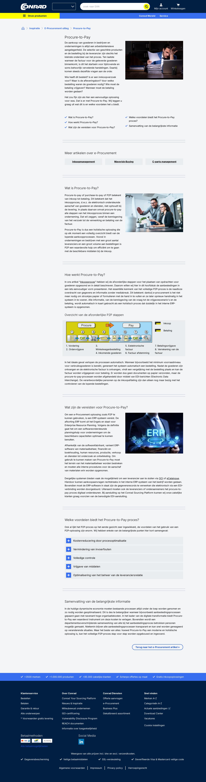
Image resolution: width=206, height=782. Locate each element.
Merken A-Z (150, 698)
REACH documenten (73, 723)
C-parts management (164, 161)
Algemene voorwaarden (72, 768)
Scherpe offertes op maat (133, 676)
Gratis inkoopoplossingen (170, 676)
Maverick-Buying (123, 161)
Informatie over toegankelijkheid (79, 728)
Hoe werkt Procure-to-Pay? (83, 122)
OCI (161, 478)
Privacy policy (115, 768)
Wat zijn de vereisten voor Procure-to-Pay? (91, 127)
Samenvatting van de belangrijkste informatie (153, 125)
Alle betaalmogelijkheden (34, 746)
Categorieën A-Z (153, 703)
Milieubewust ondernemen (76, 708)
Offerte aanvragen (112, 698)
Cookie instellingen (154, 725)
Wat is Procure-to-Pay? (80, 117)
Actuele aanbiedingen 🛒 (157, 708)
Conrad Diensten (112, 693)
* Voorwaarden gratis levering (37, 718)
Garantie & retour (30, 708)
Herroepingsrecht (137, 768)
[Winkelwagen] (178, 6)
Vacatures (149, 718)
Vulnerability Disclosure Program (79, 718)
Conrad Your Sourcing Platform (79, 698)
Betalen (25, 703)
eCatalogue (173, 478)
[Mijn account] (161, 6)
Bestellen (25, 698)
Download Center (153, 713)
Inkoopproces (87, 281)
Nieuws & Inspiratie (72, 703)
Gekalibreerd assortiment (116, 713)
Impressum (96, 768)
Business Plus (110, 708)
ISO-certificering (71, 713)
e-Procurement (111, 703)
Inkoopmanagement (83, 161)
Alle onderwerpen (30, 713)
